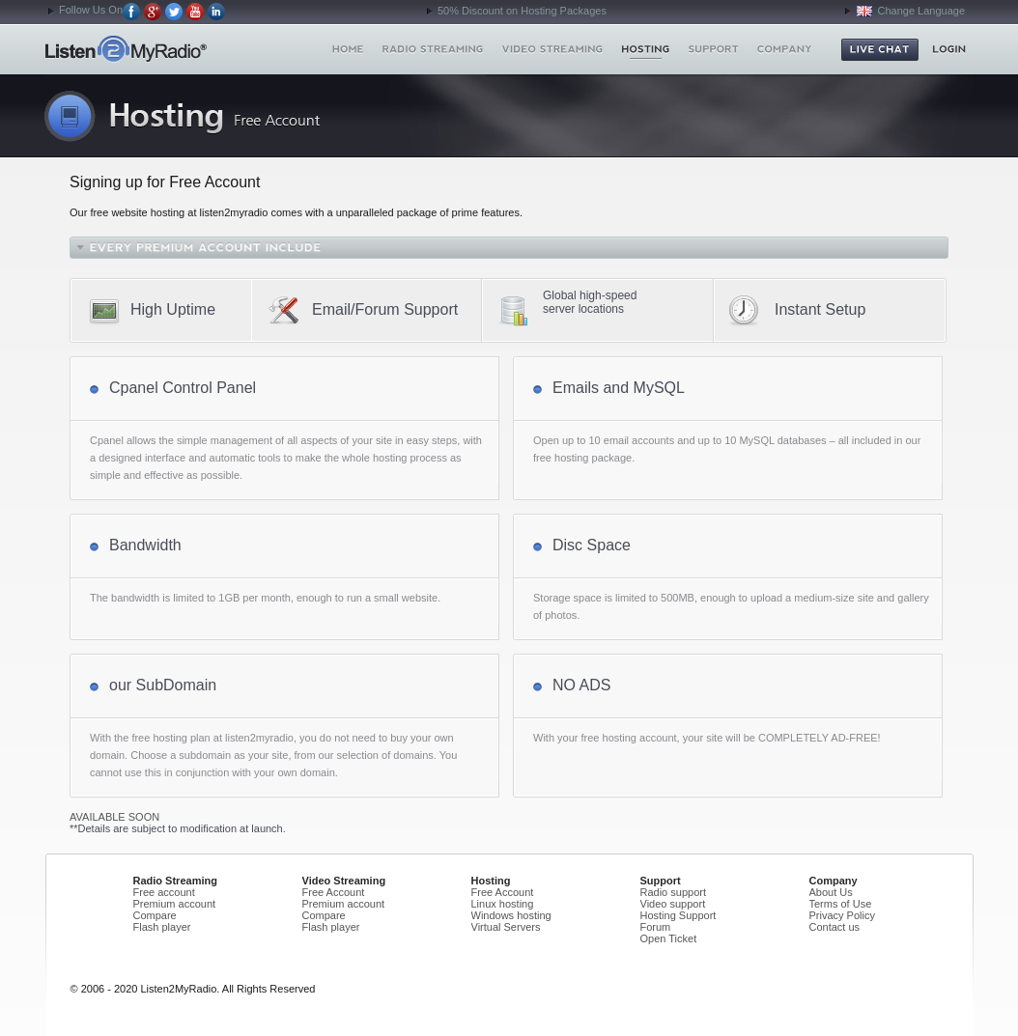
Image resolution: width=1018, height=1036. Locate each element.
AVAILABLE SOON (114, 817)
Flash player (162, 927)
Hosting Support (678, 915)
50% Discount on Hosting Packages (522, 10)
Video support (673, 904)
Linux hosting (502, 904)
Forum (655, 927)
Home (159, 49)
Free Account (333, 892)
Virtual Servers (506, 927)
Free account (164, 892)
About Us (831, 892)
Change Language (911, 10)
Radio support (673, 892)
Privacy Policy (842, 915)
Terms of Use (840, 904)
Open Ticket (668, 938)
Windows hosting (511, 915)
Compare (155, 915)
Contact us (835, 927)
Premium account (174, 904)
